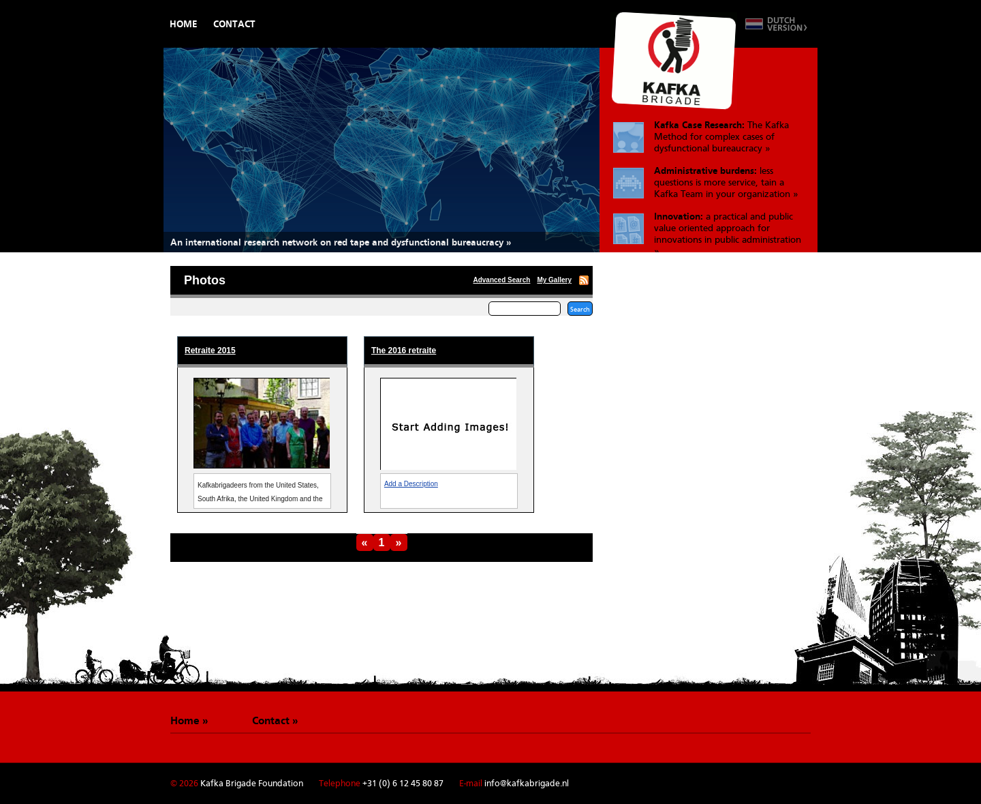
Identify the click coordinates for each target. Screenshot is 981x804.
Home (184, 23)
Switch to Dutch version (776, 24)
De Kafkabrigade (673, 60)
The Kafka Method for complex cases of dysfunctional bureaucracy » (721, 136)
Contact (234, 23)
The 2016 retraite (403, 350)
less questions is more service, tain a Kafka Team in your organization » (726, 182)
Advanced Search (501, 280)
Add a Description (411, 484)
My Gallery (554, 280)
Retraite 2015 (210, 350)
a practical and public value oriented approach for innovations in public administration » (727, 231)
